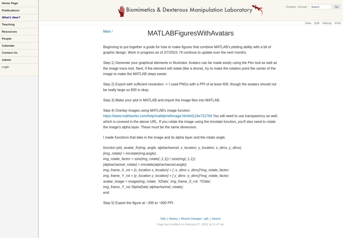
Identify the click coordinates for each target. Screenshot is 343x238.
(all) (206, 218)
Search (216, 218)
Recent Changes (191, 218)
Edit (316, 23)
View (308, 23)
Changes (291, 6)
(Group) (302, 6)
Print (338, 23)
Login (5, 67)
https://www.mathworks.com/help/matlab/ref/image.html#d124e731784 (157, 116)
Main (107, 31)
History (327, 23)
